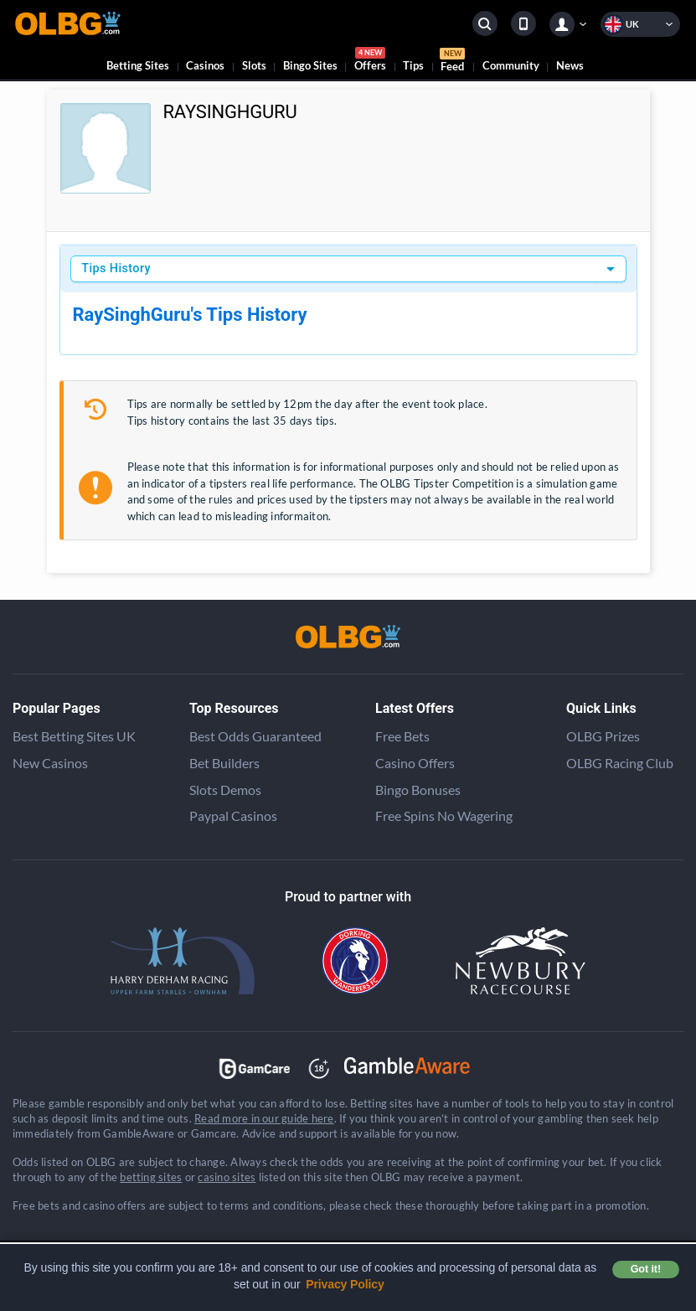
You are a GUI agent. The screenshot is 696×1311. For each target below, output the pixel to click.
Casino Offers (415, 763)
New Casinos (50, 763)
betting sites (151, 1177)
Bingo (310, 65)
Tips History (116, 268)
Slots (254, 65)
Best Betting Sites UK (74, 736)
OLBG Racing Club (619, 763)
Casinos (205, 65)
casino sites (226, 1177)
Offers (370, 61)
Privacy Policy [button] (345, 1284)
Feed (452, 62)
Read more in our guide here (263, 1118)
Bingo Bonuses (418, 789)
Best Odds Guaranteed (255, 736)
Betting (137, 65)
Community (510, 65)
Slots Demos (225, 789)
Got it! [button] (646, 1269)
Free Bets (402, 736)
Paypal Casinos (233, 815)
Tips (413, 65)
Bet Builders (224, 763)
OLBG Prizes (603, 736)
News (570, 65)
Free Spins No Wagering (444, 815)
